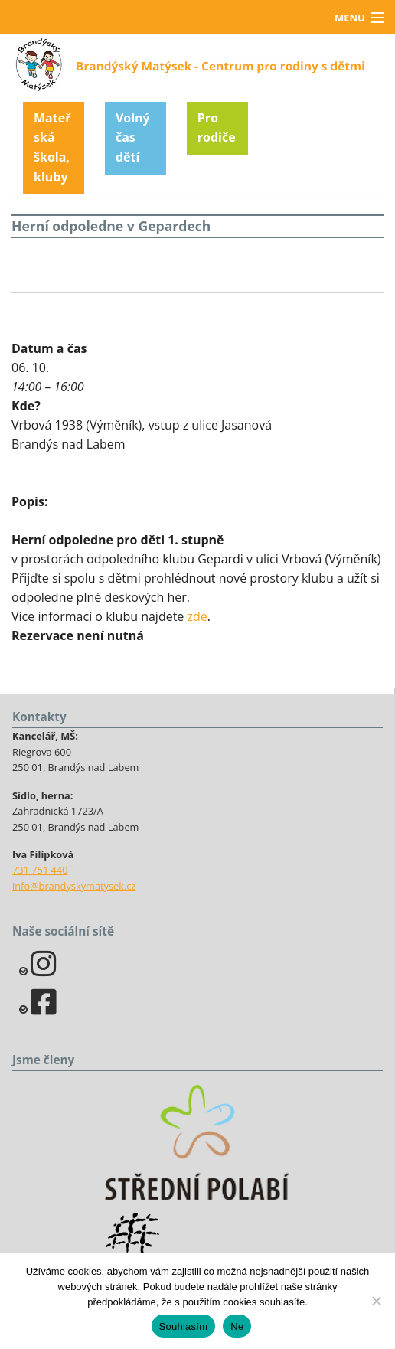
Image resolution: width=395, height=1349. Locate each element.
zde (197, 616)
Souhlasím (183, 1326)
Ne (236, 1326)
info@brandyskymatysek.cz (73, 886)
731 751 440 (40, 870)
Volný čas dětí (133, 137)
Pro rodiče (217, 127)
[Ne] (376, 1300)
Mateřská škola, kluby (52, 147)
